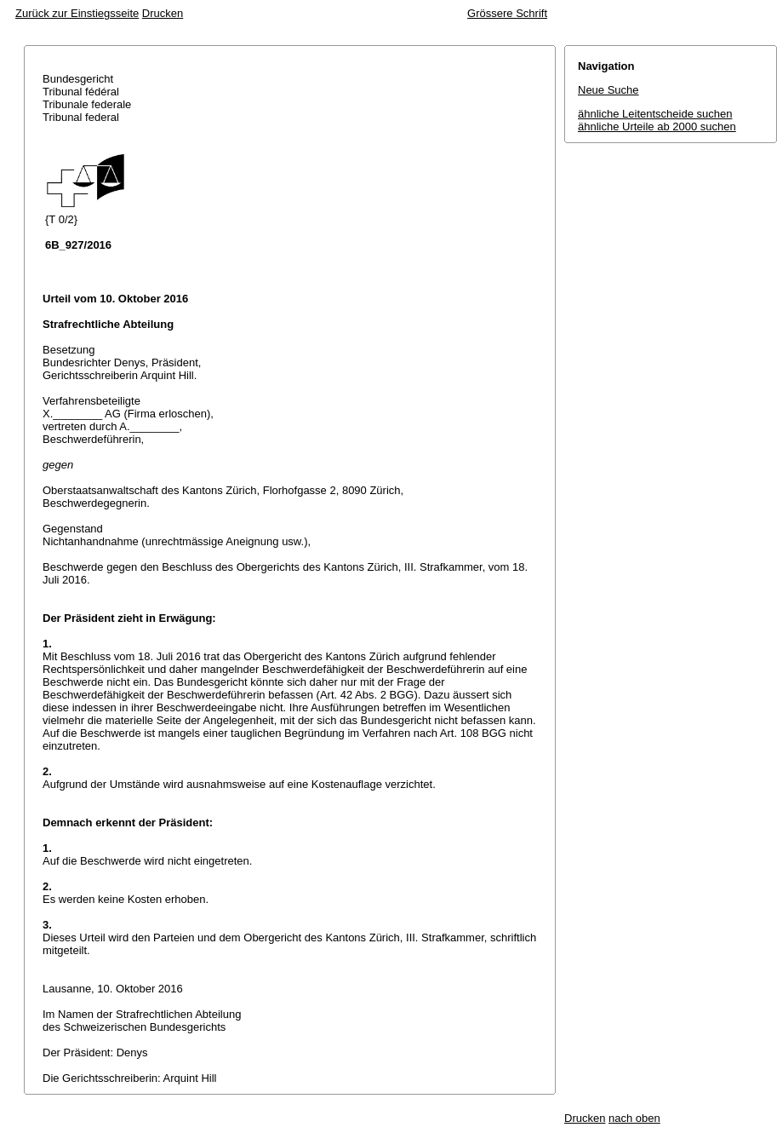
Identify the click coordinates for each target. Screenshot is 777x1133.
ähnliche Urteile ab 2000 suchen (657, 126)
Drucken (162, 13)
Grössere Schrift (507, 13)
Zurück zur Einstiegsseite (77, 13)
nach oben (634, 1118)
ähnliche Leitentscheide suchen (655, 113)
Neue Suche (608, 89)
